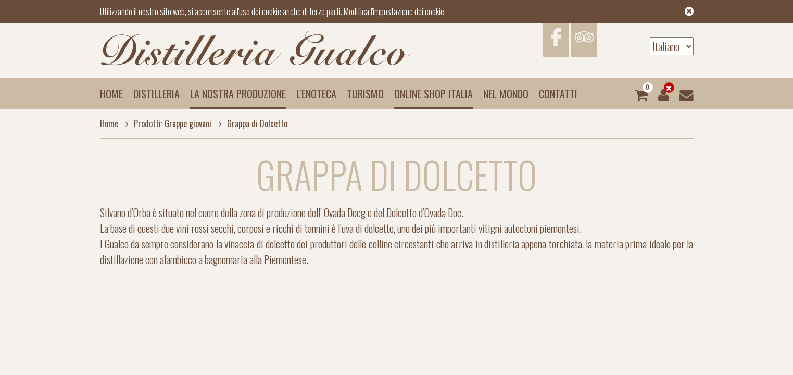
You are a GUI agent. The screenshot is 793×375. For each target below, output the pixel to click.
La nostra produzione (238, 94)
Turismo (365, 94)
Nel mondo (505, 94)
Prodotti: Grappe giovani (165, 123)
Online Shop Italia (433, 94)
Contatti (558, 94)
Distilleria (156, 94)
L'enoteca (316, 94)
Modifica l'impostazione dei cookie (394, 11)
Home (111, 94)
